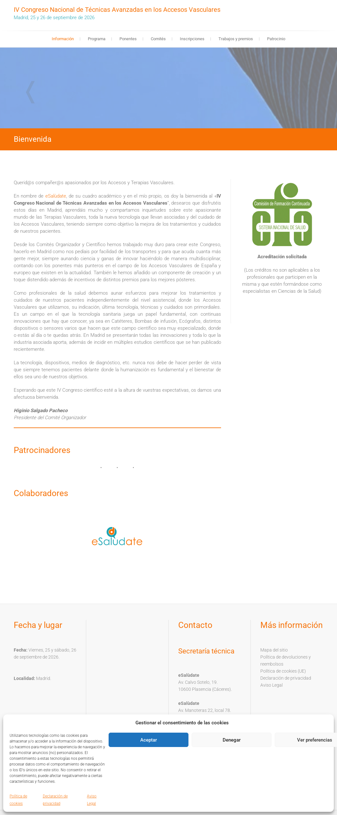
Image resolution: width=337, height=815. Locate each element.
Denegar (232, 740)
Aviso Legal (271, 685)
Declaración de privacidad (285, 678)
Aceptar (148, 740)
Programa (96, 38)
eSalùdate (55, 196)
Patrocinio (276, 38)
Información (63, 38)
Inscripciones (192, 38)
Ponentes (128, 38)
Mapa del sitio (274, 650)
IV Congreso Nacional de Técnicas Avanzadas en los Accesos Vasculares (117, 9)
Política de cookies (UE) (283, 671)
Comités (158, 38)
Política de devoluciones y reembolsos (285, 660)
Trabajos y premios (235, 38)
